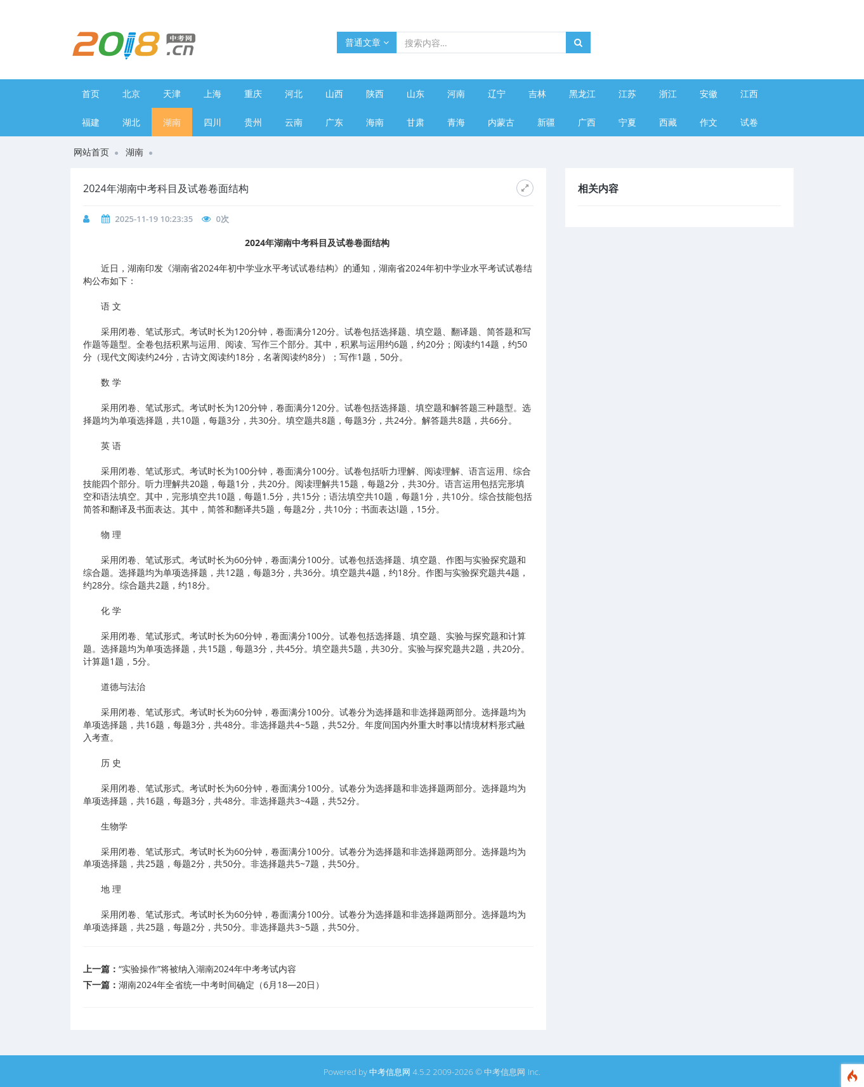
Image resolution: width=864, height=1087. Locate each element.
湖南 (172, 122)
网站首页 (91, 152)
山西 (334, 94)
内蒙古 (501, 122)
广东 (334, 122)
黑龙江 (582, 94)
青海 (456, 122)
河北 (294, 94)
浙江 (668, 94)
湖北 (131, 122)
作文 (708, 122)
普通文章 (367, 42)
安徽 (708, 94)
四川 (212, 122)
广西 (587, 122)
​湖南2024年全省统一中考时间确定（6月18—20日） (221, 985)
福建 (91, 122)
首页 (91, 94)
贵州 (253, 122)
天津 (172, 94)
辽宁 (497, 94)
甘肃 (415, 122)
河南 (456, 94)
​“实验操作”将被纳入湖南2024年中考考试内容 (207, 969)
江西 (749, 94)
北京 (131, 94)
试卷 (749, 122)
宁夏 (627, 122)
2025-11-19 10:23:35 (154, 219)
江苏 (627, 94)
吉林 (537, 94)
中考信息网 (389, 1071)
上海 (212, 94)
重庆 (253, 94)
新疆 (546, 122)
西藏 (668, 122)
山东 (415, 94)
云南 (294, 122)
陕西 (375, 94)
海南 (375, 122)
